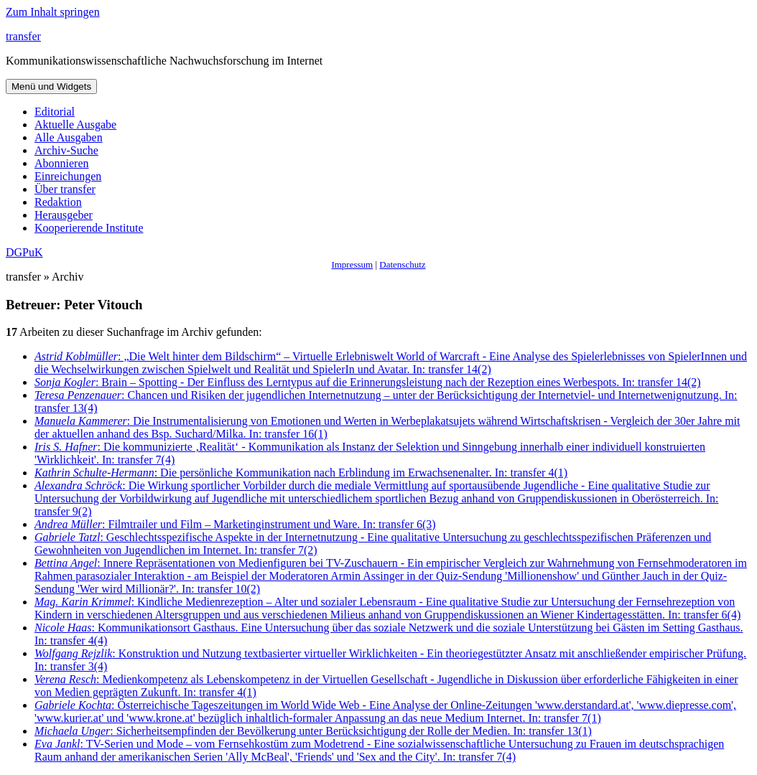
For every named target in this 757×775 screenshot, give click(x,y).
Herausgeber (63, 215)
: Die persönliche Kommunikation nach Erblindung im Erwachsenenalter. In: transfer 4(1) (300, 472)
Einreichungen (67, 176)
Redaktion (58, 202)
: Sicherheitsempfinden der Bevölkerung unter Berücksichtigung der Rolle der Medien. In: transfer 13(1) (313, 731)
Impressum (352, 264)
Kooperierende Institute (89, 228)
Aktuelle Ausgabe (75, 124)
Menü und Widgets (51, 86)
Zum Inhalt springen (53, 12)
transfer (23, 36)
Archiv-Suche (66, 150)
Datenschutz (402, 264)
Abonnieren (61, 163)
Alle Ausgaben (68, 137)
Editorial (54, 111)
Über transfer (65, 189)
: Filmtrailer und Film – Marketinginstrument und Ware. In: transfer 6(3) (235, 524)
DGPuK (24, 252)
